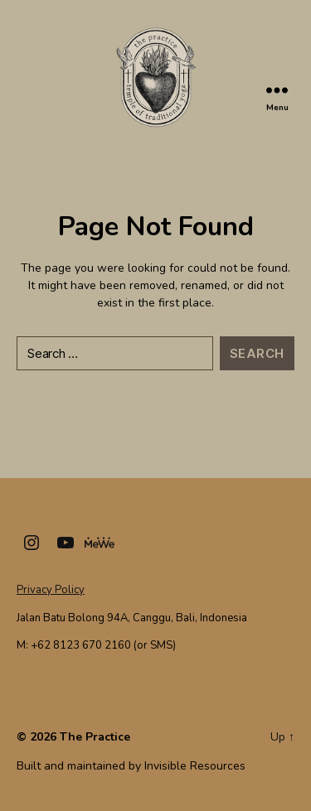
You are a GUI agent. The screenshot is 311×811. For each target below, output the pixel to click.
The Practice (95, 737)
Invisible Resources (194, 766)
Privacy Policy (51, 589)
